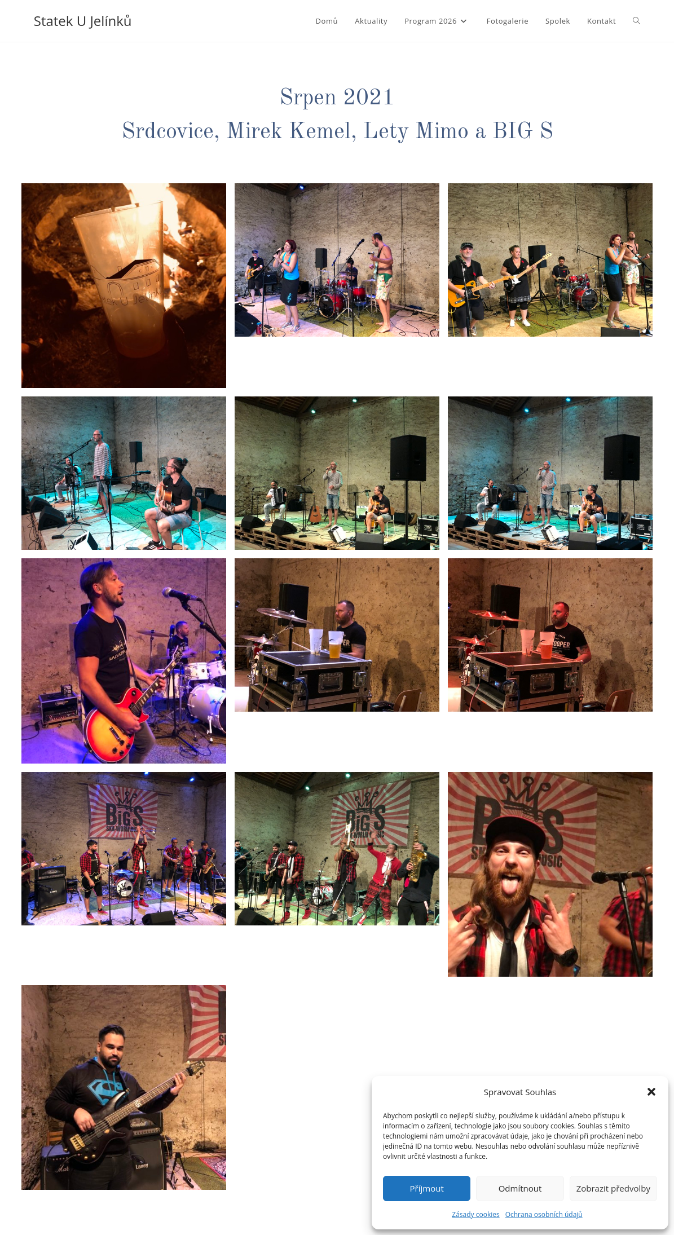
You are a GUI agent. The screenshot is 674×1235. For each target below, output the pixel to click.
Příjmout (427, 1188)
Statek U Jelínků (83, 20)
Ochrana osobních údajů (544, 1214)
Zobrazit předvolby (613, 1188)
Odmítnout (520, 1188)
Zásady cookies (475, 1214)
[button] (651, 1091)
